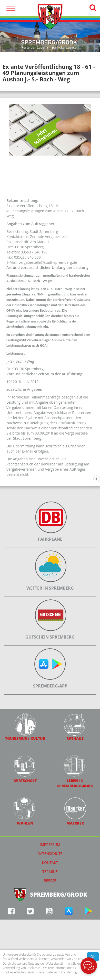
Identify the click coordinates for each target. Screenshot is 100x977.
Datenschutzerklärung (61, 972)
